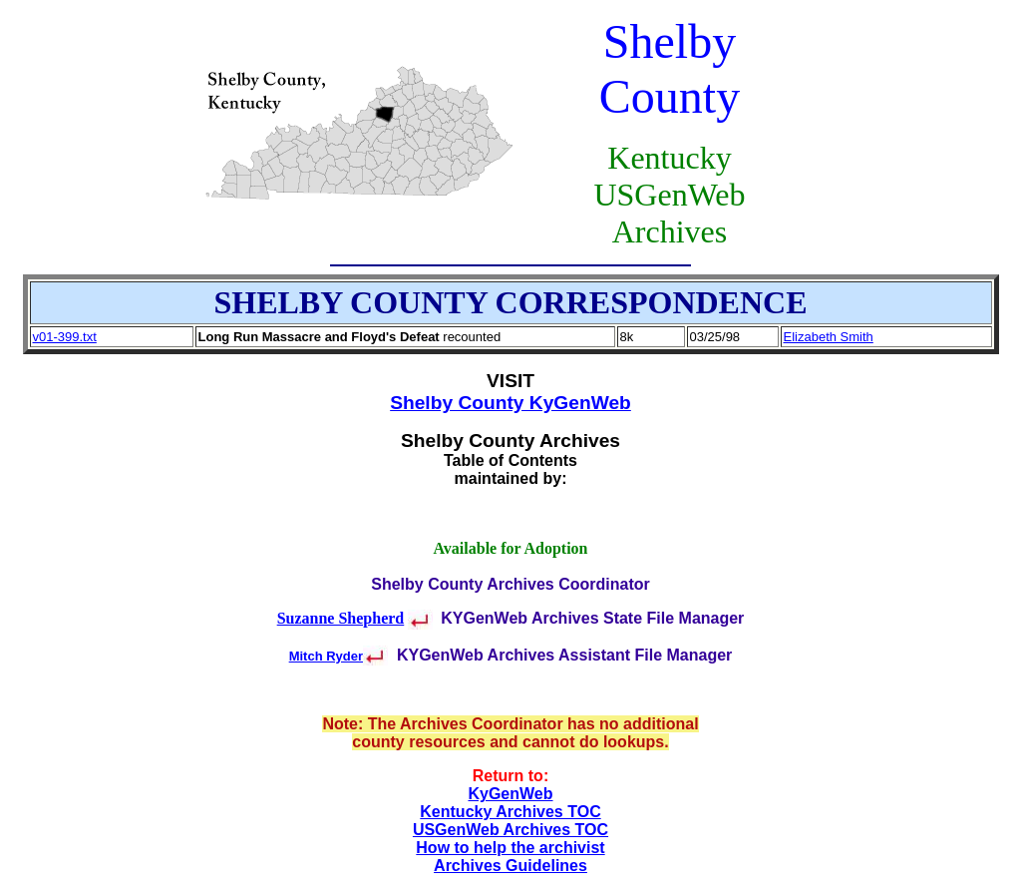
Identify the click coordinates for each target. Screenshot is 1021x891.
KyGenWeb (510, 793)
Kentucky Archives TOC (510, 811)
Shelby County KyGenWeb (510, 402)
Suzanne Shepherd (341, 618)
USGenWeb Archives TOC (510, 829)
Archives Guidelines (510, 865)
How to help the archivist (510, 847)
